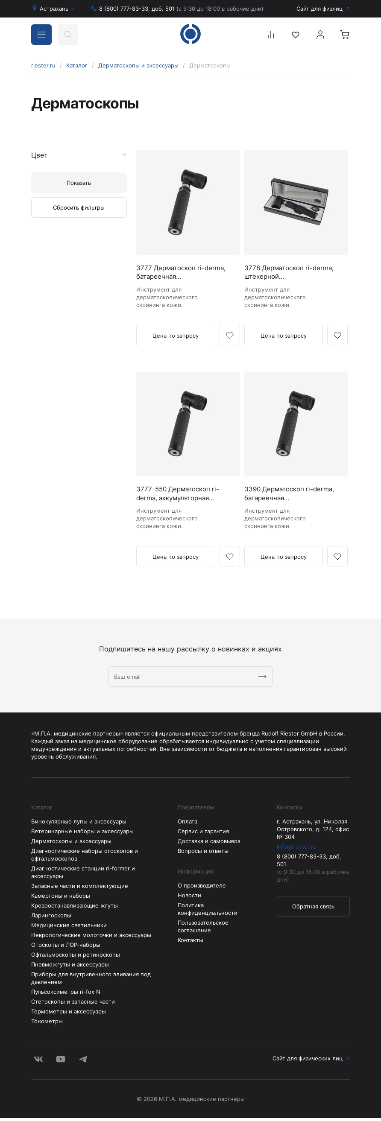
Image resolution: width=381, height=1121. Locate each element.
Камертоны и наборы (60, 898)
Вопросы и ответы (203, 853)
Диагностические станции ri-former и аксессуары (83, 875)
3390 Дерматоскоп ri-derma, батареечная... (281, 496)
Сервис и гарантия (203, 834)
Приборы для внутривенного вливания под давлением (91, 981)
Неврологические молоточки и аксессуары (91, 937)
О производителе (202, 888)
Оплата (187, 824)
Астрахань (57, 8)
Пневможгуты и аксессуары (70, 967)
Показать (79, 182)
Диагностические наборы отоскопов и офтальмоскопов (84, 857)
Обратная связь (313, 909)
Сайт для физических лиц (66, 1062)
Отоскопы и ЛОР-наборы (65, 947)
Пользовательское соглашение (203, 929)
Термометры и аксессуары (68, 1014)
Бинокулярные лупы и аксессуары (78, 824)
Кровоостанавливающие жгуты (74, 908)
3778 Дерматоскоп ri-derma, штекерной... (281, 273)
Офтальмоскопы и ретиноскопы (75, 957)
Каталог (77, 65)
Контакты (190, 943)
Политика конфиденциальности (207, 912)
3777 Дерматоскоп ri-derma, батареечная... (172, 273)
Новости (189, 898)
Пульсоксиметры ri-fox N (65, 994)
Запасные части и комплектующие (79, 888)
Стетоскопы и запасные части (73, 1004)
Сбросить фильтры (79, 207)
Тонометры (47, 1024)
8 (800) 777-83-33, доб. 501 (181, 8)
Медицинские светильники (69, 928)
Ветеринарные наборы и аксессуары (82, 834)
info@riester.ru (297, 849)
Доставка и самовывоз (209, 844)
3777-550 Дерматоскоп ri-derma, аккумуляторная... (180, 496)
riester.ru (43, 65)
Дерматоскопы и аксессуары (138, 65)
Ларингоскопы (51, 918)
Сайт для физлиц (319, 8)
